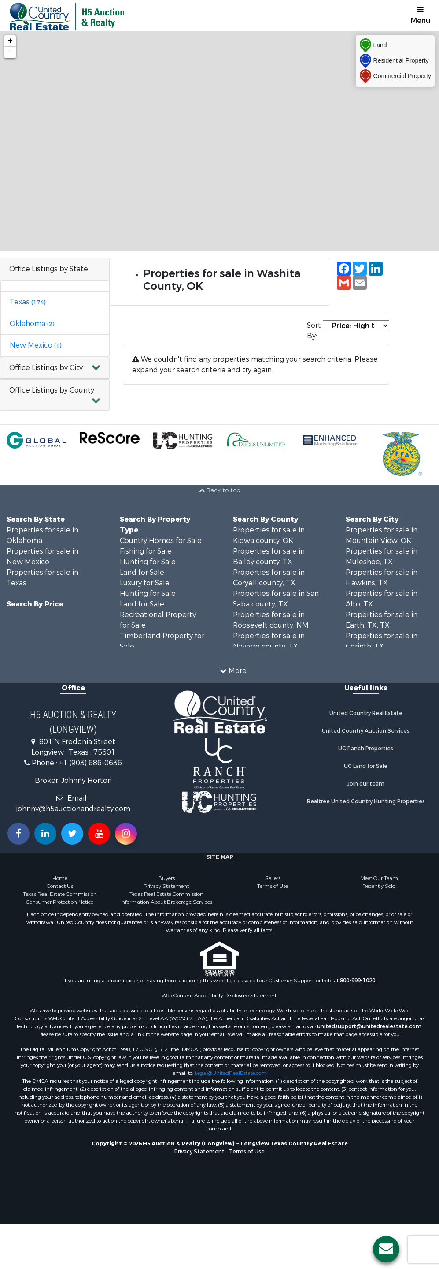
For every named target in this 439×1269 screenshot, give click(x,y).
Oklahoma (32, 323)
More (233, 670)
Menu (420, 15)
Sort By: (314, 331)
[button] (54, 368)
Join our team (365, 783)
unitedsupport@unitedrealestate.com (369, 1026)
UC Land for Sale (365, 766)
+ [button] (10, 41)
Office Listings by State (48, 268)
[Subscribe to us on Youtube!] (99, 834)
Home (59, 878)
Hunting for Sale (148, 561)
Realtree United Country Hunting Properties (366, 801)
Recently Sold (379, 886)
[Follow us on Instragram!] (126, 834)
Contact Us (60, 886)
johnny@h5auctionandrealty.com (73, 808)
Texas (27, 302)
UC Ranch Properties (365, 748)
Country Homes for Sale (161, 540)
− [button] (10, 52)
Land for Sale (142, 572)
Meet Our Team (379, 878)
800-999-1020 (357, 980)
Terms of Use (272, 886)
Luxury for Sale (145, 583)
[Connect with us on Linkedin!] (45, 834)
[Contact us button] (386, 1249)
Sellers (272, 878)
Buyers (166, 878)
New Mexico (35, 345)
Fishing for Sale (146, 551)
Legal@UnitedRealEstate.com (231, 1073)
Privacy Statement (166, 886)
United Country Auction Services (365, 730)
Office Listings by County (51, 390)
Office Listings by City (46, 367)
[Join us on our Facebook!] (18, 834)
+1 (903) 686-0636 (90, 762)
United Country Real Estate (365, 713)
